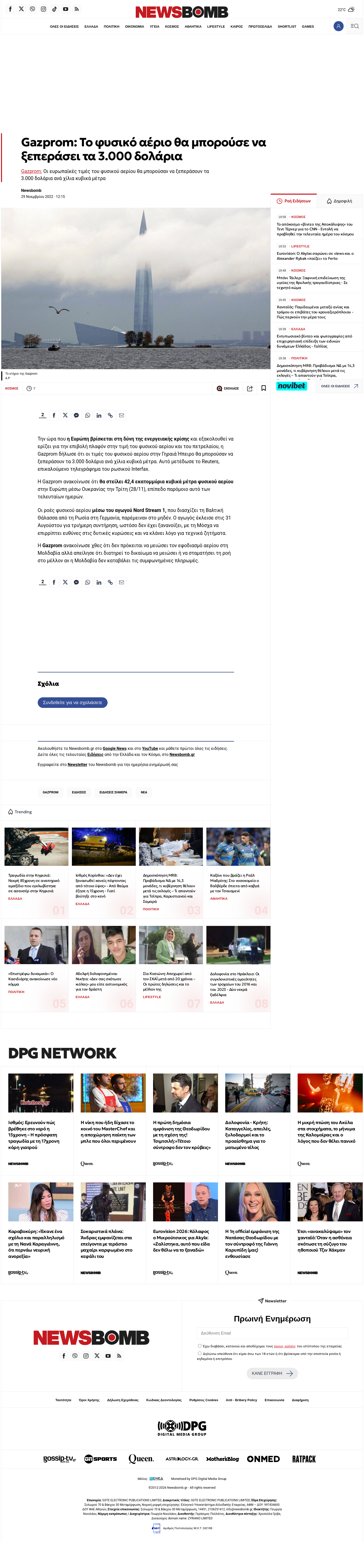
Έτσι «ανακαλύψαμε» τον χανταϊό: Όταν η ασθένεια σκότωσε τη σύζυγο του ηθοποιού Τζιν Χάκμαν (325, 1240)
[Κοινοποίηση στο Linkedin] (99, 415)
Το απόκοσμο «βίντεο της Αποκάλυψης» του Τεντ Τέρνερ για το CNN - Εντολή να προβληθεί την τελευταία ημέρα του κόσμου (315, 229)
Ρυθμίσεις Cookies (203, 1400)
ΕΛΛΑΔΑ (90, 26)
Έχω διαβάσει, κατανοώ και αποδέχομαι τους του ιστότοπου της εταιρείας (272, 1346)
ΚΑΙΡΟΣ (237, 26)
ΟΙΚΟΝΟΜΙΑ (134, 26)
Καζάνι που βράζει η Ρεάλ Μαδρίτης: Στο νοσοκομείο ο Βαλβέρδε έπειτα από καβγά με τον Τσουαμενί (234, 883)
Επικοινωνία (274, 1400)
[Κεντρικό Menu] (355, 26)
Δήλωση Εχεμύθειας (123, 1400)
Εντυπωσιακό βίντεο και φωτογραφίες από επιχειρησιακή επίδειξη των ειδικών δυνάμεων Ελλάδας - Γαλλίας (314, 341)
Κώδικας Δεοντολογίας (164, 1400)
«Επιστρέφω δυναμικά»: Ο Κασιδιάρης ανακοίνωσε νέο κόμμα (32, 978)
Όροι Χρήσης (89, 1400)
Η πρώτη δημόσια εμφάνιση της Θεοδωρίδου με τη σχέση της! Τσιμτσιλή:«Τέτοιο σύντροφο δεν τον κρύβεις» (182, 1135)
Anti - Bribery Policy (241, 1400)
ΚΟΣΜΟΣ (172, 26)
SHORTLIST (288, 26)
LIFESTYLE (216, 26)
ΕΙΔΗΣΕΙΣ (79, 792)
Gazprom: (31, 171)
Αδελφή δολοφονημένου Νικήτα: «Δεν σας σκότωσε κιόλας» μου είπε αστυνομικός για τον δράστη (101, 981)
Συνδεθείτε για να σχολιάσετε (72, 702)
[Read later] (263, 388)
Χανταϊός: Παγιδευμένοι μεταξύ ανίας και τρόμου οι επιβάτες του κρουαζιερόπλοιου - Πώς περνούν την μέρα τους (315, 312)
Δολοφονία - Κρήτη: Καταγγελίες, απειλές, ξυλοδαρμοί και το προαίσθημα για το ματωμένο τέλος (248, 1135)
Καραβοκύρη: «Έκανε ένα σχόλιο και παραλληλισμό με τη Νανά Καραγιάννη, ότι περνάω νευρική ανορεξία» (36, 1243)
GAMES (309, 26)
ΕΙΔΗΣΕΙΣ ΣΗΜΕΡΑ (113, 792)
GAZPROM (51, 792)
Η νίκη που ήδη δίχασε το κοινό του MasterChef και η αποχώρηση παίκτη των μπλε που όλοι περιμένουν (108, 1132)
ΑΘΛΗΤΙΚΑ (193, 26)
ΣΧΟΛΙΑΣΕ (227, 389)
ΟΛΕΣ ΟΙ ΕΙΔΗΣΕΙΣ (63, 26)
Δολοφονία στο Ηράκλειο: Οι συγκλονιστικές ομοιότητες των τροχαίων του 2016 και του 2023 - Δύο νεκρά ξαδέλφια (234, 984)
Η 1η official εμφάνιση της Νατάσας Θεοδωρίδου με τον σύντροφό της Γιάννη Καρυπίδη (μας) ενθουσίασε (252, 1243)
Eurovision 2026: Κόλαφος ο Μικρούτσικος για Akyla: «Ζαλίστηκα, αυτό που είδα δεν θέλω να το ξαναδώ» (181, 1240)
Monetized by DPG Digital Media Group (198, 1479)
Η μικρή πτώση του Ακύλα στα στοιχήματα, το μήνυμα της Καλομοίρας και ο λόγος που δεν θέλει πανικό (326, 1132)
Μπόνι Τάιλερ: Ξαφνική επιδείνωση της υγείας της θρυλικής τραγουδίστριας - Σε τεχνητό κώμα (312, 282)
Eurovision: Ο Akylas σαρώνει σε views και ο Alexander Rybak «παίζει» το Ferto (315, 256)
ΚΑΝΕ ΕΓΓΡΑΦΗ (272, 1373)
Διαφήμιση (300, 1400)
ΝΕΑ (144, 792)
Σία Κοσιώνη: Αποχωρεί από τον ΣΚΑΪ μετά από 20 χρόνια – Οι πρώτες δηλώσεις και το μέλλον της (169, 981)
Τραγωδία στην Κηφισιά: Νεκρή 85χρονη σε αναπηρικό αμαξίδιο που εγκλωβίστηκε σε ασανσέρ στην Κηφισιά (34, 883)
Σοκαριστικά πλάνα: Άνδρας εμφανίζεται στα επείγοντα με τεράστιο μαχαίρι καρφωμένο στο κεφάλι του (106, 1243)
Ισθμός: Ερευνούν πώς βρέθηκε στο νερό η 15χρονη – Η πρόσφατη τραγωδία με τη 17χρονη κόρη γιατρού (33, 1135)
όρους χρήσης (285, 1346)
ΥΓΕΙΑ (154, 26)
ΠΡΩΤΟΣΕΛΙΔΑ (261, 26)
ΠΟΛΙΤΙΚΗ (111, 26)
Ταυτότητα (63, 1400)
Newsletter (77, 764)
